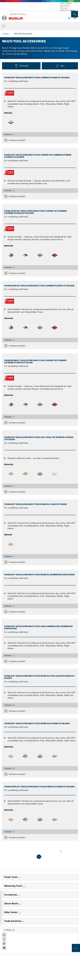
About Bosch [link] (11, 903)
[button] (4, 936)
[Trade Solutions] (23, 921)
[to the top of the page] (76, 948)
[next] (60, 851)
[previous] (19, 851)
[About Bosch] (20, 904)
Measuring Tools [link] (13, 885)
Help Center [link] (11, 912)
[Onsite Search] (74, 14)
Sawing (6, 34)
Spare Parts (65, 6)
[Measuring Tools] (24, 886)
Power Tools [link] (11, 877)
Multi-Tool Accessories (23, 34)
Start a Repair (66, 3)
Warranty (63, 8)
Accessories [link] (11, 894)
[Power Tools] (19, 877)
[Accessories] (19, 895)
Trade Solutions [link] (13, 921)
